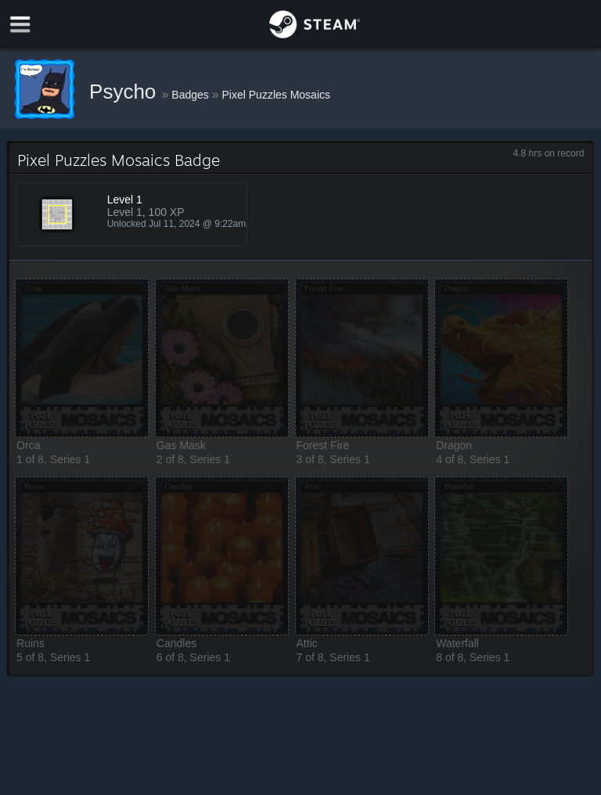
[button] (82, 358)
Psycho (125, 91)
